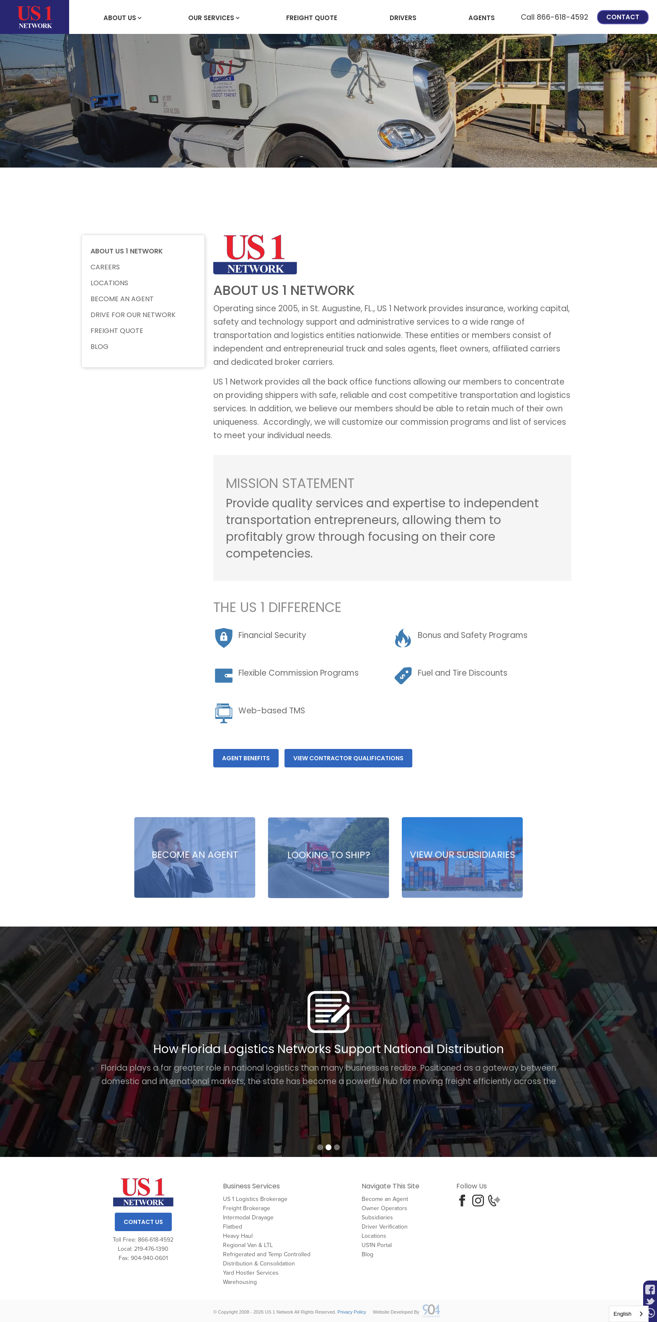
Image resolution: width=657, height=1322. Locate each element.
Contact (622, 17)
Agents (481, 17)
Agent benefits (246, 758)
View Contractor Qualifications (348, 758)
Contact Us (143, 1222)
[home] (34, 17)
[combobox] (629, 1314)
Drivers (403, 17)
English (622, 1314)
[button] (119, 17)
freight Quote (311, 17)
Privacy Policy (351, 1311)
